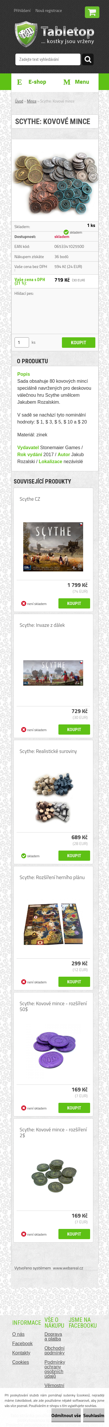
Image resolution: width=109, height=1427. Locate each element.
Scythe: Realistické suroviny (48, 751)
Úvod (19, 101)
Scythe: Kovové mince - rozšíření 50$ (53, 1006)
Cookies (20, 1362)
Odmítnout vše (66, 1415)
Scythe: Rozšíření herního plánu (52, 877)
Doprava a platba (53, 1336)
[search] (88, 60)
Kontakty (21, 1352)
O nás (18, 1334)
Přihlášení (22, 10)
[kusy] (22, 342)
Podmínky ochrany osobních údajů (54, 1369)
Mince (32, 101)
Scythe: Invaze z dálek (42, 625)
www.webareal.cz (68, 1268)
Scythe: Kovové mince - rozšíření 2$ (53, 1132)
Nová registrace (48, 10)
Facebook (22, 1343)
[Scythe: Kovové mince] (55, 141)
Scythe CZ (30, 499)
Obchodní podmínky (54, 1350)
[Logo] (54, 34)
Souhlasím (93, 1415)
